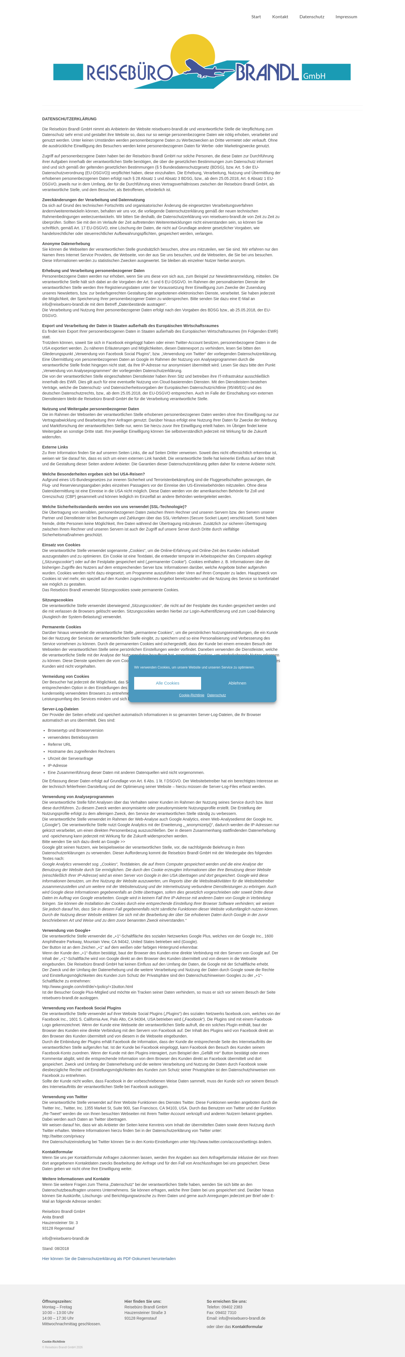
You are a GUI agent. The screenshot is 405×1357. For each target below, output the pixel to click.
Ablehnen (237, 683)
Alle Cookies (167, 683)
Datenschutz (216, 695)
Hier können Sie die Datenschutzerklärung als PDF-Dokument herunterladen (109, 1258)
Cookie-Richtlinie (191, 695)
